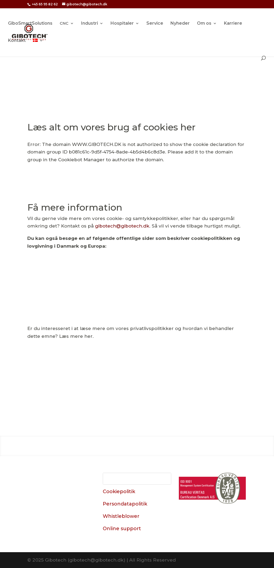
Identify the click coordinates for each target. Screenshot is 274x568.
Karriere (233, 23)
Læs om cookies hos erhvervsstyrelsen (214, 282)
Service (154, 23)
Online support (122, 529)
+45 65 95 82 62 (45, 4)
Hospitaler (122, 23)
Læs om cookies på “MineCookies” (60, 282)
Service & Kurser (166, 445)
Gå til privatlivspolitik (137, 381)
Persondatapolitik (125, 504)
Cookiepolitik (119, 491)
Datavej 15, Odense (56, 495)
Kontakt (17, 41)
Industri (89, 23)
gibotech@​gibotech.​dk (122, 226)
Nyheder (180, 23)
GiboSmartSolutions (30, 23)
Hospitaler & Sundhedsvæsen (56, 445)
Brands (194, 445)
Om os (204, 23)
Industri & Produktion (118, 445)
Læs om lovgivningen (137, 278)
